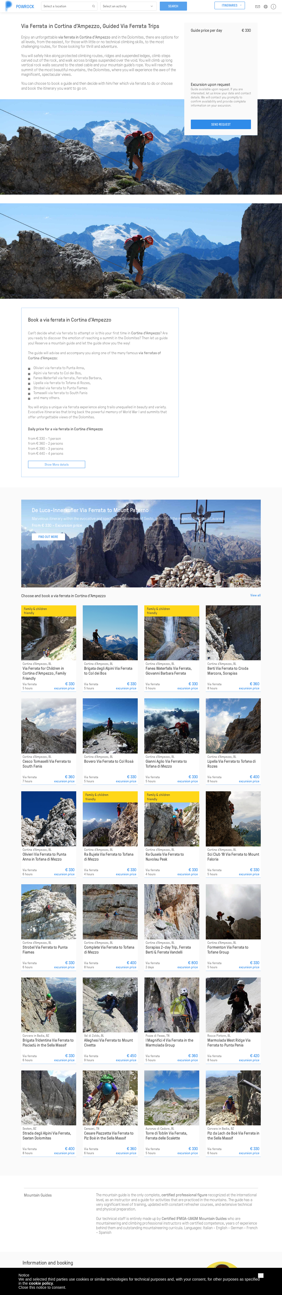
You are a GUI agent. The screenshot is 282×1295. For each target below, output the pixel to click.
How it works (29, 1242)
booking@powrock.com (90, 1193)
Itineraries (229, 5)
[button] (260, 1275)
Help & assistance (33, 1261)
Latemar (67, 1262)
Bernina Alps (70, 1247)
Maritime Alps (71, 1267)
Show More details (57, 359)
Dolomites (68, 1252)
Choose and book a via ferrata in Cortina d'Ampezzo (63, 491)
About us (27, 1237)
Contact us (28, 1266)
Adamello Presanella (75, 1237)
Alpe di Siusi (70, 1242)
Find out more (133, 1254)
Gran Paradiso (71, 1257)
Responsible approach (35, 1256)
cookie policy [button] (41, 1283)
